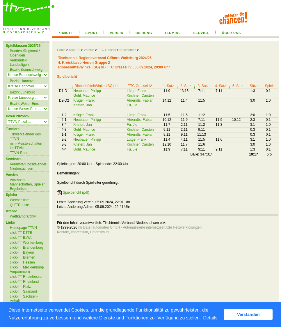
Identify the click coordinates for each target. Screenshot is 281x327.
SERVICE (201, 33)
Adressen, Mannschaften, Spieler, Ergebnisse (27, 184)
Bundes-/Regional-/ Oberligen (25, 53)
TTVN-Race (19, 153)
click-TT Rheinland (24, 282)
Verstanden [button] (248, 314)
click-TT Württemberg (26, 243)
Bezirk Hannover (23, 81)
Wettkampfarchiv (23, 216)
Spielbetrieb (128, 50)
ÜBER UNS (231, 33)
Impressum (79, 232)
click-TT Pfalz (20, 286)
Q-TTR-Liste (19, 205)
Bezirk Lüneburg (22, 92)
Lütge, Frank (136, 91)
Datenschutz (99, 232)
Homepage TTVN (23, 228)
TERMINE (172, 33)
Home (61, 50)
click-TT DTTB (21, 233)
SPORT (92, 33)
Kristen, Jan (82, 105)
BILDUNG (144, 33)
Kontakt (63, 232)
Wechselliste (19, 200)
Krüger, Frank (84, 100)
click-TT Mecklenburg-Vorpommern (27, 269)
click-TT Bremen (22, 257)
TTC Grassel (107, 50)
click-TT (66, 33)
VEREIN (117, 33)
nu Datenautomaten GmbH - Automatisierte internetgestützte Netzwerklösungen (140, 227)
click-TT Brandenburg (26, 247)
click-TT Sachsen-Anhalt (24, 298)
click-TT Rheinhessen (26, 277)
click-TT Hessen (22, 262)
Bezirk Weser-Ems (24, 104)
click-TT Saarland (23, 291)
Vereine (89, 50)
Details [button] (210, 317)
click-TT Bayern (22, 252)
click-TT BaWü (21, 238)
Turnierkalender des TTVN (25, 136)
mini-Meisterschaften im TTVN (26, 146)
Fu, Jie (132, 105)
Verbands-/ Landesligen (19, 62)
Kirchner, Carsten (140, 95)
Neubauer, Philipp (87, 91)
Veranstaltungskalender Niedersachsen (28, 166)
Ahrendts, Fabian (140, 100)
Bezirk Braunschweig (26, 70)
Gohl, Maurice (84, 95)
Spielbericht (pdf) (76, 192)
